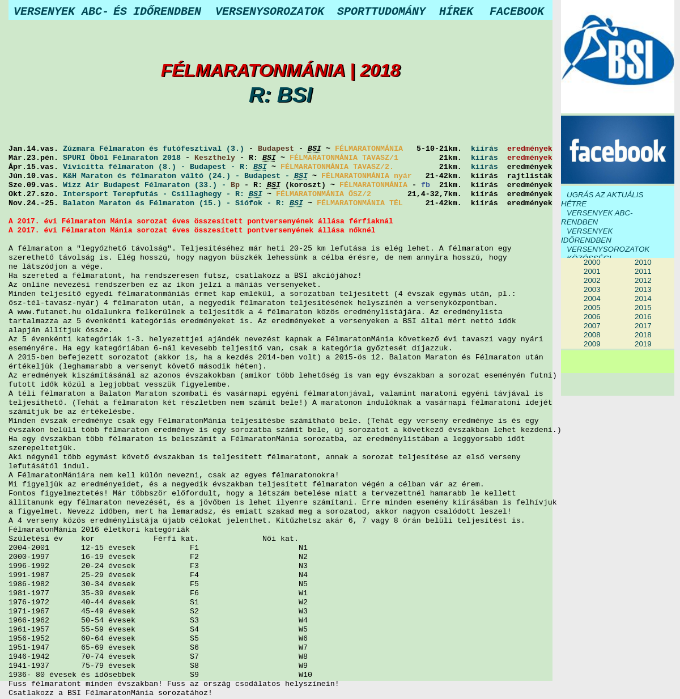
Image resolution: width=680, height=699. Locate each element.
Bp (235, 185)
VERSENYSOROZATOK (608, 249)
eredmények (529, 149)
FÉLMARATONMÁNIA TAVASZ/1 (344, 158)
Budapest (276, 149)
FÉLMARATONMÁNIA (369, 149)
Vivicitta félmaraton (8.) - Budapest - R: (165, 167)
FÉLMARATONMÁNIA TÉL (360, 203)
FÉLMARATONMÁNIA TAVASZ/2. (337, 167)
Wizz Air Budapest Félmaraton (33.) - (147, 185)
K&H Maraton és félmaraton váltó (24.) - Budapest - (185, 176)
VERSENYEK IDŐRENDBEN (587, 235)
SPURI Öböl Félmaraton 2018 (122, 158)
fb (425, 185)
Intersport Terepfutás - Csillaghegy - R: (162, 194)
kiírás (484, 149)
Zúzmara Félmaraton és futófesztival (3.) (153, 149)
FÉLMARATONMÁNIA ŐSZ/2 (323, 194)
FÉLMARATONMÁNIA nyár (366, 176)
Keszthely (214, 158)
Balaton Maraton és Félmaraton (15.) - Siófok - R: (183, 203)
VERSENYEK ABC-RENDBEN (597, 217)
